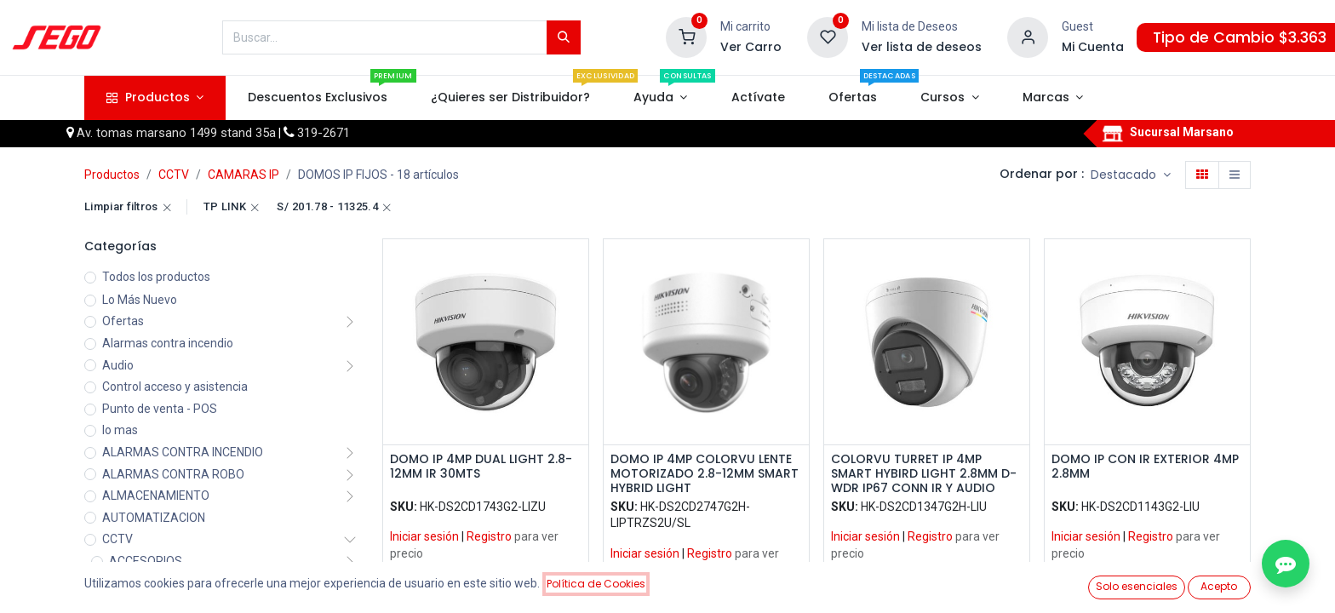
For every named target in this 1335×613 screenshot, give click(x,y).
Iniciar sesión (424, 536)
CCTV (173, 174)
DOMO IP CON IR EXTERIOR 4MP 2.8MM (1145, 467)
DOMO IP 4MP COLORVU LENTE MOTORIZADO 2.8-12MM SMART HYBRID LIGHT (704, 473)
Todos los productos (156, 277)
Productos (112, 174)
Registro (489, 536)
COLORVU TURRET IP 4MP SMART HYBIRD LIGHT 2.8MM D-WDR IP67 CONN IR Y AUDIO (924, 473)
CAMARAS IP (243, 174)
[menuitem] (317, 98)
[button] (1131, 175)
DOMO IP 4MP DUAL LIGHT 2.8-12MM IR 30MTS (481, 467)
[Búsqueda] (564, 37)
